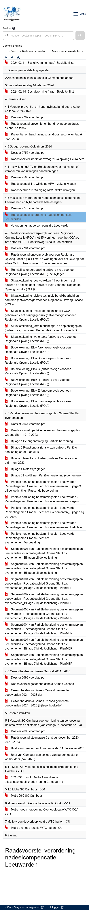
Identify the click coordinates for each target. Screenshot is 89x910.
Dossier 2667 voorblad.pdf (25, 424)
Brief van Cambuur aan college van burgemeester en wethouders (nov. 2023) (42, 757)
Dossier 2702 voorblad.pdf (25, 117)
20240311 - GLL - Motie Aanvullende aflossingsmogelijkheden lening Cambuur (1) (34, 779)
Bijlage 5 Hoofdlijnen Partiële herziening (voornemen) (43, 475)
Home (8, 51)
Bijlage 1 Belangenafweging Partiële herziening (39, 441)
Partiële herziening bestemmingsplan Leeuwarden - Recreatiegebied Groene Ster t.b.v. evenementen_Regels (42, 499)
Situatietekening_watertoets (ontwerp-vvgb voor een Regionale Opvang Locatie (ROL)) (41, 339)
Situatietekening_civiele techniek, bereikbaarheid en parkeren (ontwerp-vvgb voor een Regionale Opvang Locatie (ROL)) (44, 300)
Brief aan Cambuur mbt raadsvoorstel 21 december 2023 (44, 748)
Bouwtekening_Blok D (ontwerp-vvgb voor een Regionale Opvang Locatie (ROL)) (38, 382)
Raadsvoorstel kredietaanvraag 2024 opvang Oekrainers (44, 159)
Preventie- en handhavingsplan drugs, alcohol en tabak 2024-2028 (43, 136)
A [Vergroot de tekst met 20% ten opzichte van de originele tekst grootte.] (12, 57)
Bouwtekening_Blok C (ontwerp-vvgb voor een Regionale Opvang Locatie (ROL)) (38, 371)
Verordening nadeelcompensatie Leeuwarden (37, 225)
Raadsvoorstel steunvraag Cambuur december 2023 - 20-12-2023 (42, 740)
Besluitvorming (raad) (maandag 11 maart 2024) (46, 51)
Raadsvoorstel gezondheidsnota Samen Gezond (39, 683)
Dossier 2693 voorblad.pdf (25, 677)
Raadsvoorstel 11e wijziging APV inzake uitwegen (40, 183)
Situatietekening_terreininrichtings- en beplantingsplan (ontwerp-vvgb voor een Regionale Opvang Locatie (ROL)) (43, 328)
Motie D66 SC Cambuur (23, 795)
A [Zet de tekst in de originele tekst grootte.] (6, 57)
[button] (80, 35)
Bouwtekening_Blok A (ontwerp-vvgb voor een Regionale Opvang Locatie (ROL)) (38, 349)
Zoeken (7, 28)
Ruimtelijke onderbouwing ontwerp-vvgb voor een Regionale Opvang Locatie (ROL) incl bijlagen (40, 272)
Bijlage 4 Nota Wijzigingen (25, 469)
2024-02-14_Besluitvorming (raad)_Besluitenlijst (39, 91)
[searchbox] (38, 35)
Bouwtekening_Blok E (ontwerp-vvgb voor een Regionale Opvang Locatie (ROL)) (38, 392)
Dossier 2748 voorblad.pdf (25, 208)
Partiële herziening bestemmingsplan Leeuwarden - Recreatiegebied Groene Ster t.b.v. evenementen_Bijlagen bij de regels (44, 512)
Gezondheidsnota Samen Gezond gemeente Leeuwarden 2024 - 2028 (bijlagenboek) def (37, 703)
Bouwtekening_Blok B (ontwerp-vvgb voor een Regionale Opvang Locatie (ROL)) (38, 360)
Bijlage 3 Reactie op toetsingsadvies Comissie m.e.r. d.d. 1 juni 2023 (42, 460)
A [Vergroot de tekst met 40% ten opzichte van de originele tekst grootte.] (18, 57)
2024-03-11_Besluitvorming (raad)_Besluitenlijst (39, 62)
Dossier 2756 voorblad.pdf (25, 152)
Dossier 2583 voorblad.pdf (25, 177)
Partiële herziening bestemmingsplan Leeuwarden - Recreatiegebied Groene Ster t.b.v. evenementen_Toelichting (44, 525)
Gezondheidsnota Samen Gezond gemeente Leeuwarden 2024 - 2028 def (37, 692)
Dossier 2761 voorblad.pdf (25, 248)
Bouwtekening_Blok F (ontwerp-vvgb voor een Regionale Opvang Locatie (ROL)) (38, 403)
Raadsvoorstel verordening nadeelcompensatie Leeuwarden (38, 217)
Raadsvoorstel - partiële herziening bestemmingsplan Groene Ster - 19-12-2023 (42, 432)
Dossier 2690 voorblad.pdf (25, 731)
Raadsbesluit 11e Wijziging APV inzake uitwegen (40, 190)
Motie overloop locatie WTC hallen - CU (34, 827)
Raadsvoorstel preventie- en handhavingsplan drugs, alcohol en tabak (42, 126)
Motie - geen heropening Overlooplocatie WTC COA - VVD (42, 811)
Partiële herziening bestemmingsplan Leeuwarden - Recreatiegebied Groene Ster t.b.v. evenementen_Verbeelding (41, 538)
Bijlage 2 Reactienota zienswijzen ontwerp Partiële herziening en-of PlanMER (41, 449)
